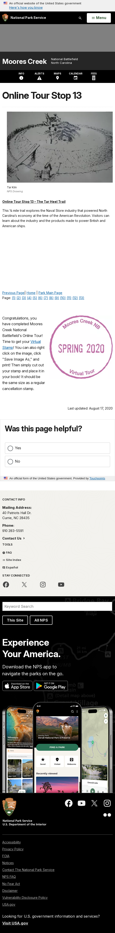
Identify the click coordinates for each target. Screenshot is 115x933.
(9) (57, 298)
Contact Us (12, 538)
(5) (35, 298)
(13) (81, 298)
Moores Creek (24, 61)
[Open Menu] (99, 18)
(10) (63, 298)
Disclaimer (10, 891)
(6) (40, 298)
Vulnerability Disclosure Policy (25, 897)
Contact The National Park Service (28, 870)
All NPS (41, 620)
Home (31, 293)
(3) (24, 298)
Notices (8, 863)
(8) (51, 298)
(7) (46, 298)
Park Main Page (50, 293)
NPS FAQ (9, 877)
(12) (75, 298)
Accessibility (11, 842)
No (17, 461)
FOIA (5, 856)
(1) (14, 298)
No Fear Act (11, 884)
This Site (15, 620)
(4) (29, 298)
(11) (69, 298)
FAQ (7, 552)
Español (10, 567)
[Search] (57, 606)
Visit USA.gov (15, 923)
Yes (18, 448)
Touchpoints (97, 478)
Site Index (11, 560)
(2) (18, 298)
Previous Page (13, 293)
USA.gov (8, 904)
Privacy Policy (13, 849)
